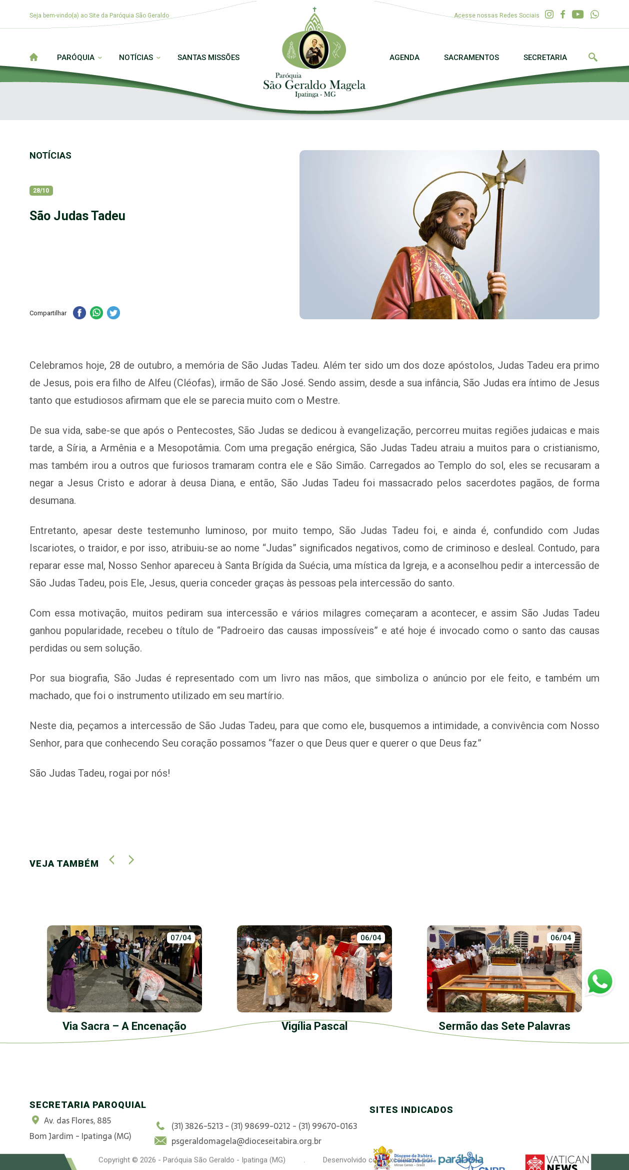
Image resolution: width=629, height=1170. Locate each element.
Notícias (136, 57)
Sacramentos (471, 57)
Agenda (405, 57)
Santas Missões (209, 57)
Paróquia (75, 57)
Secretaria (545, 57)
